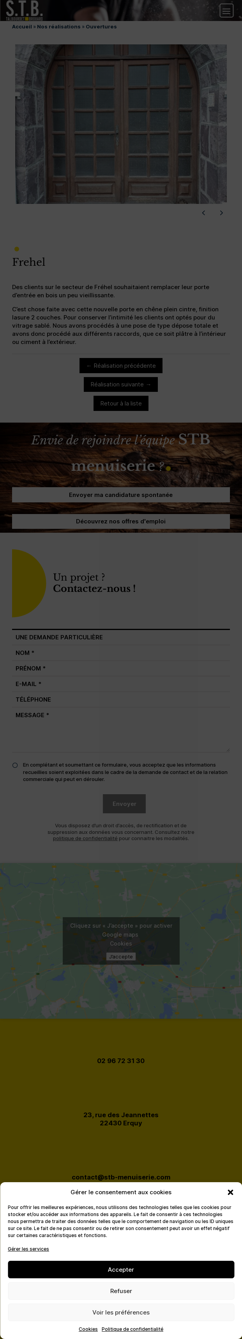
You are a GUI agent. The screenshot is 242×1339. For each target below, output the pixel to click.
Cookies (88, 1329)
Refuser (121, 1291)
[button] (230, 1192)
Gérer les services (28, 1249)
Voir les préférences (121, 1312)
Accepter (121, 1269)
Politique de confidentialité (132, 1329)
